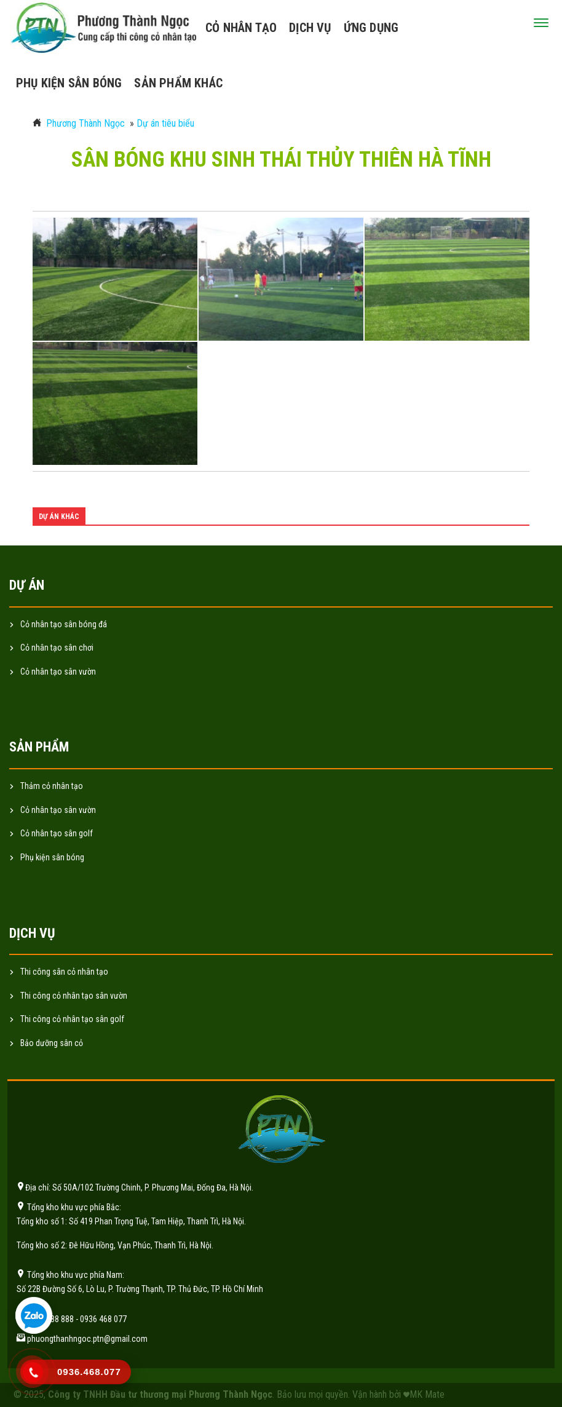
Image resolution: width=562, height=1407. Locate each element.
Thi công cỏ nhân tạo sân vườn (73, 996)
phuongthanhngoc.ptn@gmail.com (87, 1339)
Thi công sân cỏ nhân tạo (64, 972)
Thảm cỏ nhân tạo (51, 786)
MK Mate (427, 1394)
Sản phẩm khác (178, 83)
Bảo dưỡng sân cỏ (51, 1043)
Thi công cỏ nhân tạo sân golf (72, 1019)
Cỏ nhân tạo (241, 27)
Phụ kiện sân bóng (69, 83)
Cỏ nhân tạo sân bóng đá (63, 624)
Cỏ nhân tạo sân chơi (56, 647)
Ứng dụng (371, 27)
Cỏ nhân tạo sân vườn (58, 671)
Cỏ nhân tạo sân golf (56, 833)
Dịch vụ (310, 27)
